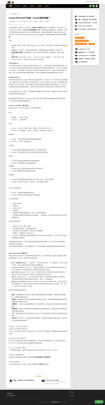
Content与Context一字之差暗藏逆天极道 (89, 55)
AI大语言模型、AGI (14, 13)
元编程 (39, 6)
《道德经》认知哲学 (81, 44)
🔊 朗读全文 (99, 401)
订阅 (96, 1)
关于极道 (71, 395)
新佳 (93, 1)
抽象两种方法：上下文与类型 (86, 52)
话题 (90, 1)
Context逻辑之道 (82, 62)
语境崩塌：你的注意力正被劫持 (86, 58)
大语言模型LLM (80, 37)
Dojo (87, 1)
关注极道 (71, 392)
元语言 (47, 6)
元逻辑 (25, 6)
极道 (10, 6)
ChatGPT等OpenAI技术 (82, 40)
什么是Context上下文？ (84, 49)
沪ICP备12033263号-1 (45, 402)
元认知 (17, 6)
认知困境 (91, 44)
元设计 (32, 6)
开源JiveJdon (62, 402)
